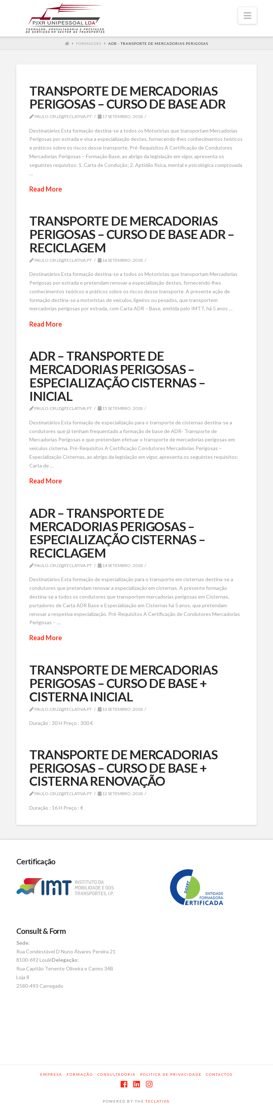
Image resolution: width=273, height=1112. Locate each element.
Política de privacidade (171, 1074)
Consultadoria (116, 1074)
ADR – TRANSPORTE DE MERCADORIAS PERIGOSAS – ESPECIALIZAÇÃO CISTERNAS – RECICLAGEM (117, 532)
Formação (80, 1074)
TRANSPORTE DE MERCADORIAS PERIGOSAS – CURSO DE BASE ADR (127, 97)
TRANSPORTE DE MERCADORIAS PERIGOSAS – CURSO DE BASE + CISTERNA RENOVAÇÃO (123, 768)
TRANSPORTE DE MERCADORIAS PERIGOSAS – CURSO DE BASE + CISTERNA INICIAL (123, 683)
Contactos (219, 1074)
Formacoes (88, 43)
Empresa (51, 1074)
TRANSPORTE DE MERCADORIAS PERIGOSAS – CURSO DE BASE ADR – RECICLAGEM (131, 234)
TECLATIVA (158, 1101)
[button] (247, 15)
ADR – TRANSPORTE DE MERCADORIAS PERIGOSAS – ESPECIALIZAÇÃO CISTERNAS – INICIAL (117, 375)
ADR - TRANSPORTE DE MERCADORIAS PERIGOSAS (158, 43)
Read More (45, 189)
